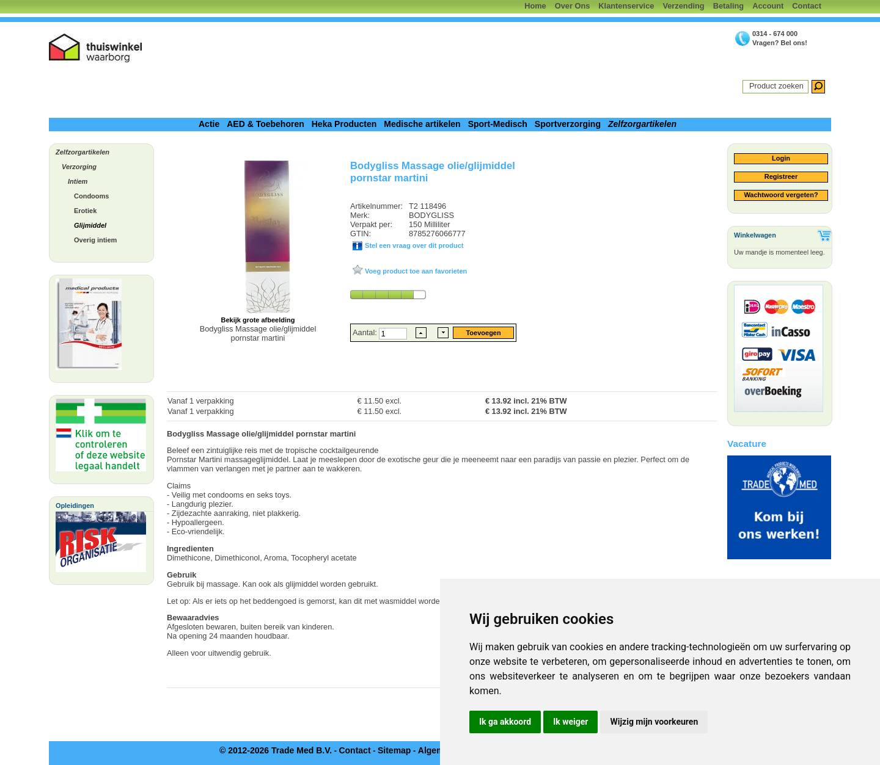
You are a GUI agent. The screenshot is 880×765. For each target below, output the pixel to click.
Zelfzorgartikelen (642, 124)
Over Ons (572, 5)
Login (781, 158)
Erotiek (85, 210)
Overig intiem (95, 240)
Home (535, 5)
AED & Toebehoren (265, 124)
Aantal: (366, 332)
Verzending (683, 5)
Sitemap (394, 750)
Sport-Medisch (497, 124)
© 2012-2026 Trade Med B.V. (275, 750)
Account (767, 5)
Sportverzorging (568, 124)
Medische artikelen (422, 124)
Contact (806, 5)
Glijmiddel (90, 225)
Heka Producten (344, 124)
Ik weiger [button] (570, 722)
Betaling (728, 5)
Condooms (91, 196)
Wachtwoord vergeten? (781, 194)
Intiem (77, 181)
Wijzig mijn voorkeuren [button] (654, 722)
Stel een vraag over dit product (413, 245)
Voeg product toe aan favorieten (415, 271)
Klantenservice (626, 5)
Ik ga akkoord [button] (505, 722)
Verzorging (79, 166)
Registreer (781, 176)
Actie (209, 124)
